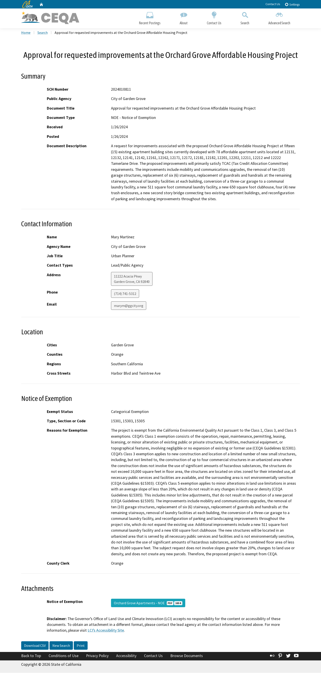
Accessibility (126, 656)
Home (26, 33)
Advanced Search (279, 17)
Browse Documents (186, 656)
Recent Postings (149, 17)
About (183, 17)
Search (245, 17)
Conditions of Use (63, 656)
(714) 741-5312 (125, 294)
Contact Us (272, 4)
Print (81, 646)
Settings (292, 4)
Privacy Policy (97, 656)
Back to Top (31, 656)
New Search (61, 646)
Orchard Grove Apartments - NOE (148, 604)
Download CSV (35, 646)
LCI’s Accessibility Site (106, 631)
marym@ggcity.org (128, 306)
